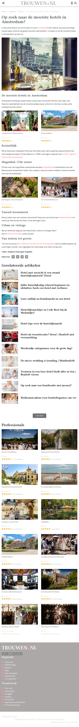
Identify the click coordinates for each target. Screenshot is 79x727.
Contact (8, 696)
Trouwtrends (10, 679)
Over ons (8, 688)
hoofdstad (42, 27)
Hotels (21, 11)
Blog (7, 670)
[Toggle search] (75, 3)
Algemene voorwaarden (15, 702)
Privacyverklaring (12, 705)
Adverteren (9, 691)
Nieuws (8, 667)
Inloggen (8, 694)
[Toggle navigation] (3, 3)
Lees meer (39, 416)
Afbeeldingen (10, 665)
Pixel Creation (71, 722)
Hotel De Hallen (14, 233)
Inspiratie (12, 11)
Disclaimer (9, 699)
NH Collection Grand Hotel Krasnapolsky (36, 243)
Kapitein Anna (65, 217)
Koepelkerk (48, 167)
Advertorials (10, 676)
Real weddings (11, 673)
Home (4, 11)
